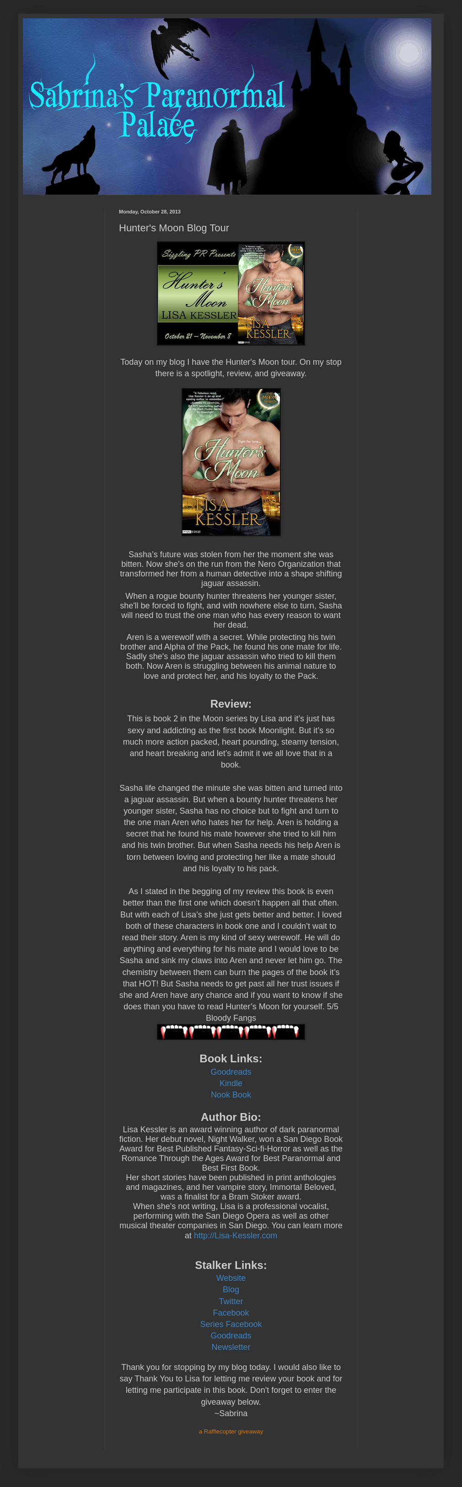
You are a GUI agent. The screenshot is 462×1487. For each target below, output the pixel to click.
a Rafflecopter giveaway (231, 1431)
